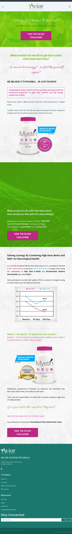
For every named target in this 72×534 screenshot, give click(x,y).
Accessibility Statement (8, 509)
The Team (4, 482)
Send (66, 520)
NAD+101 (4, 499)
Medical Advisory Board (8, 486)
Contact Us (4, 506)
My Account (4, 489)
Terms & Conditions (66, 532)
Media (3, 503)
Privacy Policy (58, 532)
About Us (4, 479)
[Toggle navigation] (2, 6)
